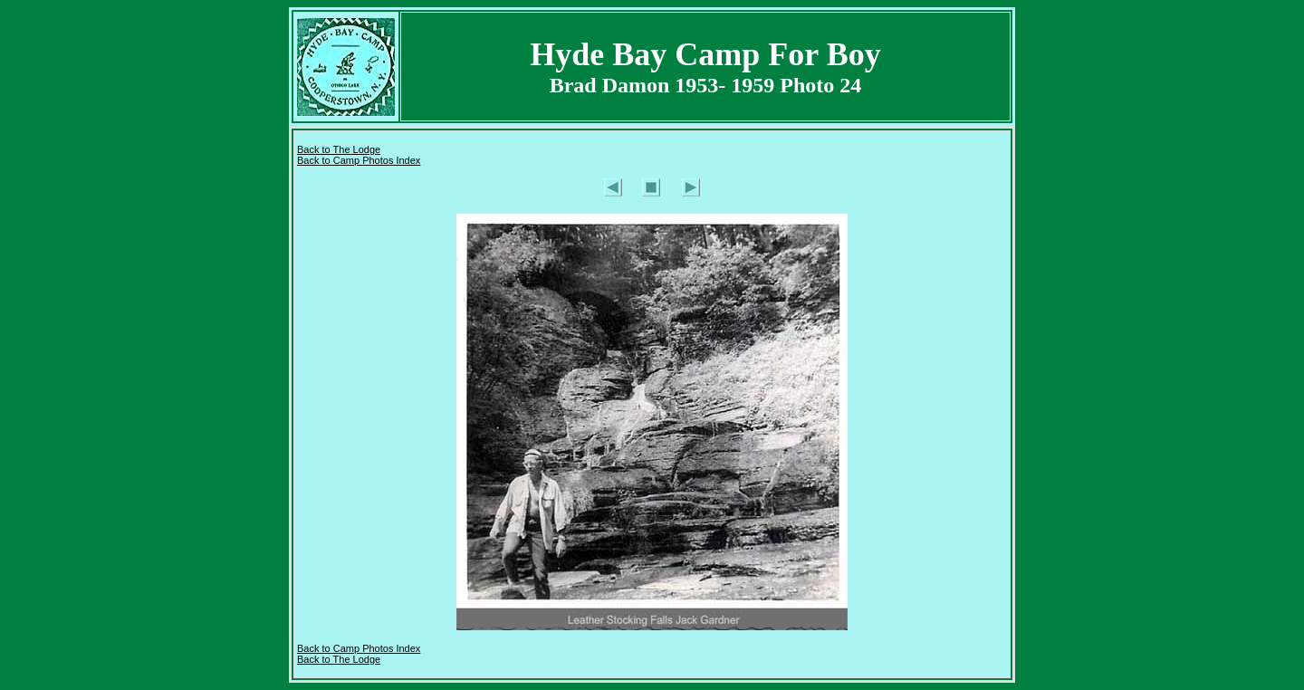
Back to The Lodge (338, 149)
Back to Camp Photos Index (358, 160)
